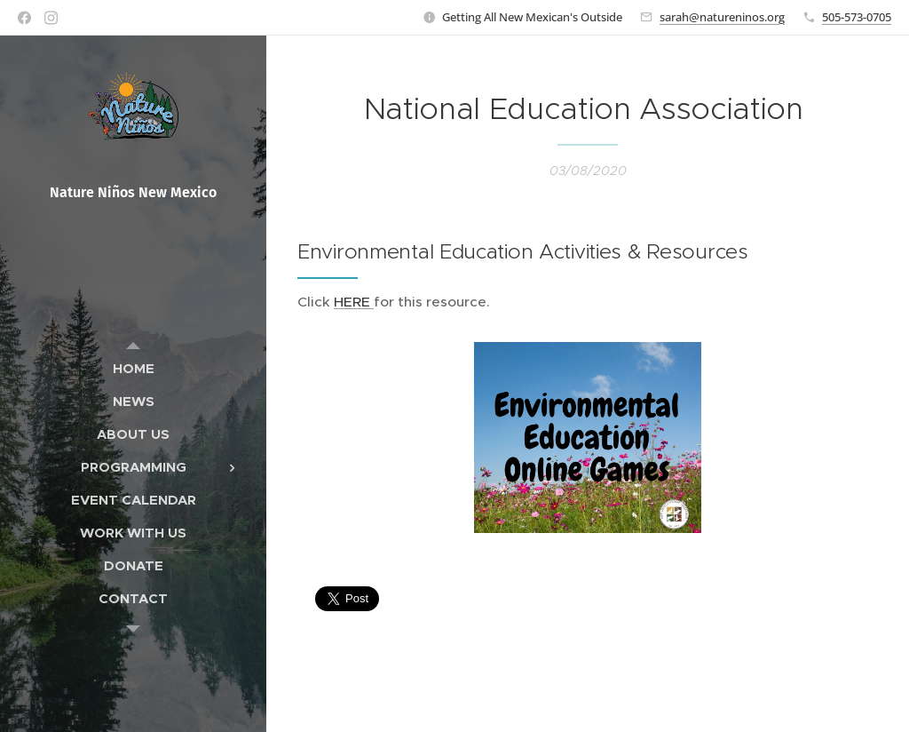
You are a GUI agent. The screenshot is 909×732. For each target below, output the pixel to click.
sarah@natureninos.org (722, 17)
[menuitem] (133, 368)
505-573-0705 (856, 17)
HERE (354, 301)
